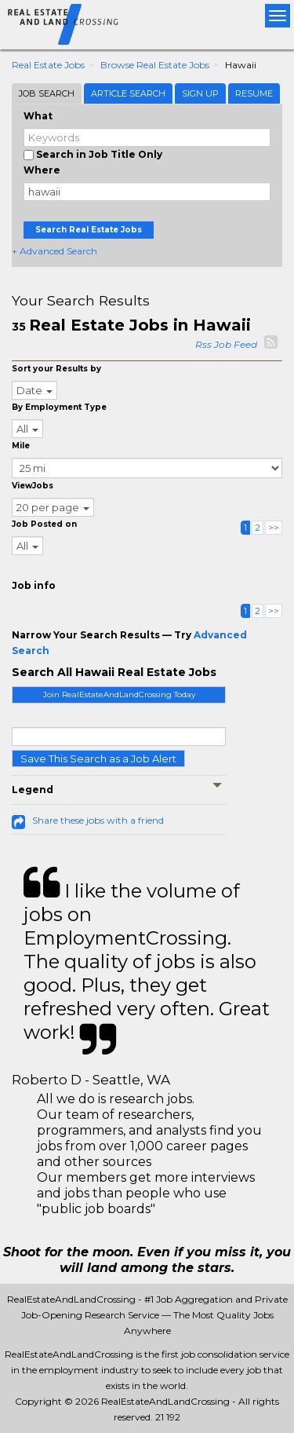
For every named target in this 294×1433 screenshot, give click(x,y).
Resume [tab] (254, 93)
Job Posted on (44, 524)
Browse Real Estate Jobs (154, 65)
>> (273, 527)
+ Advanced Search (54, 251)
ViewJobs (32, 486)
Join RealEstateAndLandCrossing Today (119, 694)
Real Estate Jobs (48, 65)
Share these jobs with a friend (98, 820)
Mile (21, 446)
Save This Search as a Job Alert (98, 758)
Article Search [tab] (128, 93)
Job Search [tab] (46, 93)
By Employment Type (59, 407)
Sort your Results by (56, 369)
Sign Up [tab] (200, 93)
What (38, 116)
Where (42, 170)
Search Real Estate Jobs (88, 230)
